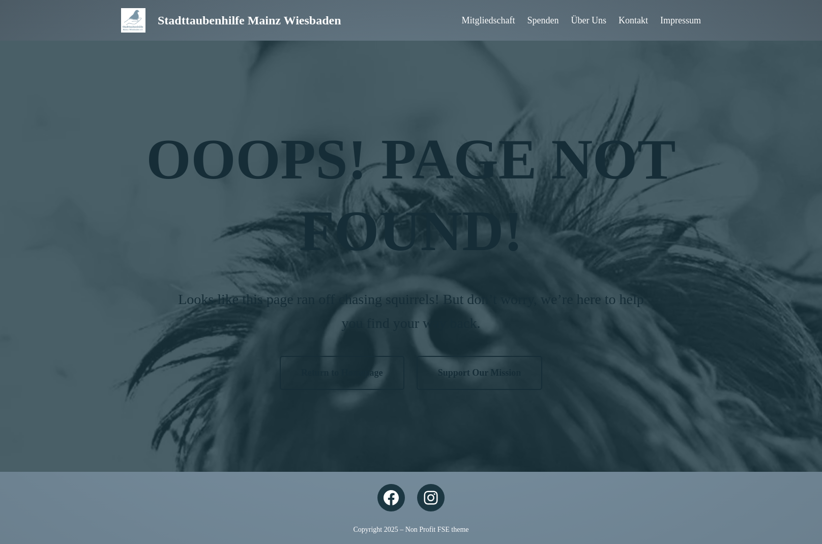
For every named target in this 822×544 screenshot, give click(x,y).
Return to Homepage (342, 373)
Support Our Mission (479, 373)
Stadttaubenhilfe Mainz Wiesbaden (249, 20)
